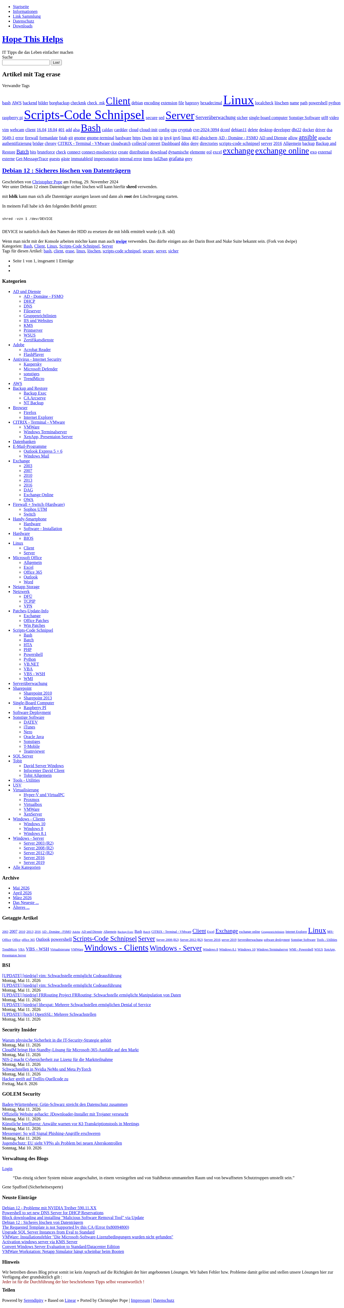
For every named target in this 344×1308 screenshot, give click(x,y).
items (148, 158)
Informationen (25, 11)
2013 (28, 481)
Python (30, 660)
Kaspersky (33, 365)
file (181, 103)
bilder (43, 103)
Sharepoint (22, 689)
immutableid (82, 158)
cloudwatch (121, 143)
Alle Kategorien (27, 868)
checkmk (78, 103)
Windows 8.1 (35, 834)
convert (154, 143)
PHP (27, 650)
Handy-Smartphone (29, 519)
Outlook (31, 578)
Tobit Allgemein (38, 776)
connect (74, 152)
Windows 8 (33, 829)
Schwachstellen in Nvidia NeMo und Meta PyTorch (46, 1070)
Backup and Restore (30, 389)
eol (209, 152)
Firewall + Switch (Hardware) (39, 505)
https (136, 137)
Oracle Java (34, 737)
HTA (28, 645)
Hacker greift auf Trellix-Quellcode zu (35, 1079)
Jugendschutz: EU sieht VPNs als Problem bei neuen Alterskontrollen (62, 1144)
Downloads (23, 26)
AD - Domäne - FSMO (238, 137)
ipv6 (176, 137)
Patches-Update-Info (30, 611)
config (164, 129)
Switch (29, 515)
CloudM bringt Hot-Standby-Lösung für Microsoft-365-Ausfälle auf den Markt (70, 1050)
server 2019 (228, 940)
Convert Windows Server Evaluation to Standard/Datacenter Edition (61, 1247)
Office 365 (33, 573)
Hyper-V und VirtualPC (44, 795)
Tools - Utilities (26, 781)
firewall (31, 137)
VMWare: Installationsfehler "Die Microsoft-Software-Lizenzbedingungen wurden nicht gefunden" (87, 1237)
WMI (28, 679)
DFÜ (28, 597)
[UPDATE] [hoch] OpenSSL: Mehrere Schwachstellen (49, 1015)
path (304, 103)
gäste (65, 158)
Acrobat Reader (37, 350)
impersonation (106, 158)
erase (69, 251)
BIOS (28, 539)
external (325, 152)
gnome (80, 137)
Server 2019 (34, 863)
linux (186, 137)
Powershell (33, 655)
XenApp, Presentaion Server (48, 437)
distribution (139, 152)
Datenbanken (24, 442)
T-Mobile (32, 747)
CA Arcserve (35, 398)
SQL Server (23, 757)
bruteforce (46, 152)
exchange (238, 150)
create (123, 152)
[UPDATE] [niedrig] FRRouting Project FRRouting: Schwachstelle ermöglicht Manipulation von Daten (91, 995)
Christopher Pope (47, 182)
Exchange (21, 461)
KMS (28, 326)
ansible (308, 137)
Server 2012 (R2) (38, 853)
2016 (277, 143)
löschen (281, 102)
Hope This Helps (32, 39)
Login (7, 1169)
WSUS (29, 336)
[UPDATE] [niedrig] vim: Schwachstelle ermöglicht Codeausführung (61, 976)
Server (180, 115)
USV (17, 786)
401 (61, 129)
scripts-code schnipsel (239, 143)
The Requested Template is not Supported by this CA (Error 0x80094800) (65, 1228)
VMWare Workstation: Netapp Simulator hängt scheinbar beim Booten (63, 1252)
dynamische (178, 152)
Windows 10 (34, 824)
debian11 (239, 129)
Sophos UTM (35, 510)
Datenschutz (23, 21)
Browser (20, 408)
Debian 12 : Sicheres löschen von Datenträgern (66, 170)
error (19, 137)
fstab (63, 137)
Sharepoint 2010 (38, 694)
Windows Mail (36, 457)
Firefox (30, 413)
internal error (131, 158)
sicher (242, 117)
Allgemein (292, 143)
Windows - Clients (29, 819)
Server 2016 (34, 858)
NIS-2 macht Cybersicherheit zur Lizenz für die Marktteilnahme (57, 1060)
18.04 (52, 129)
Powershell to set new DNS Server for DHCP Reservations (52, 1213)
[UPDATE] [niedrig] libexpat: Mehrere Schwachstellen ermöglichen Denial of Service (76, 1005)
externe (8, 158)
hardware (123, 137)
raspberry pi (12, 117)
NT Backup (34, 403)
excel (217, 152)
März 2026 (22, 898)
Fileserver (32, 311)
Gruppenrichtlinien (40, 316)
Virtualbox (33, 805)
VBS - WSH (34, 674)
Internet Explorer (38, 418)
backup (308, 143)
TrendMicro (34, 379)
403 (195, 137)
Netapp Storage (26, 587)
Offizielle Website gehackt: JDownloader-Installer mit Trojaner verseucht (65, 1115)
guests (54, 158)
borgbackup (59, 103)
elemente (197, 152)
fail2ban (160, 158)
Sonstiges (32, 742)
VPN (28, 607)
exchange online (282, 150)
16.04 (41, 129)
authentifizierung (16, 143)
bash (6, 102)
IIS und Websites (38, 321)
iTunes (29, 728)
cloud (133, 129)
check (61, 152)
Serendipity (34, 1301)
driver (320, 129)
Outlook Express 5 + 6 (43, 452)
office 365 (28, 940)
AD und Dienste (273, 137)
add (69, 129)
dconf (225, 129)
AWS (17, 102)
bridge (38, 143)
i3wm (147, 137)
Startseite (21, 6)
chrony (50, 143)
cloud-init (148, 129)
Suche (7, 57)
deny (194, 143)
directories (209, 143)
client (30, 129)
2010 (28, 476)
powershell (318, 103)
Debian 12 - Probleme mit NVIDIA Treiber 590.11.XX (49, 1208)
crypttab (185, 129)
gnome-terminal (100, 137)
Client (118, 100)
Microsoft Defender (41, 369)
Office (16, 940)
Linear (70, 1301)
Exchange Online (38, 495)
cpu (174, 129)
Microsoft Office (27, 558)
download (158, 152)
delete (253, 129)
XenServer (33, 815)
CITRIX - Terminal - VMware (84, 143)
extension (169, 103)
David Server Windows (44, 766)
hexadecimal (211, 103)
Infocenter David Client (44, 771)
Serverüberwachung (215, 117)
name (294, 103)
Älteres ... (21, 908)
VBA (28, 669)
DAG (28, 490)
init (155, 137)
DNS (28, 307)
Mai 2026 (21, 889)
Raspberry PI (35, 708)
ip (161, 137)
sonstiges (32, 374)
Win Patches (34, 626)
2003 (28, 466)
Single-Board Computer (33, 703)
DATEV (31, 723)
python (335, 103)
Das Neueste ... (26, 903)
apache (324, 137)
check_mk (96, 103)
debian (137, 103)
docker (308, 129)
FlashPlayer (34, 355)
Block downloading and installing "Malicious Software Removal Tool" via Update (73, 1218)
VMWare (32, 428)
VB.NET (31, 665)
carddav (121, 129)
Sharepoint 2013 (38, 698)
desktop (266, 129)
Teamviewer (34, 752)
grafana (176, 158)
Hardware (32, 524)
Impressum (140, 1301)
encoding (152, 103)
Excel (28, 568)
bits (33, 152)
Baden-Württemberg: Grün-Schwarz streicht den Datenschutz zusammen (65, 1105)
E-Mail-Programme (29, 447)
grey (188, 158)
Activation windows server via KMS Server (39, 1242)
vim (5, 129)
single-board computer (268, 117)
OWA (28, 500)
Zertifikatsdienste (39, 340)
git (71, 137)
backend (30, 103)
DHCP (29, 302)
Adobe (18, 345)
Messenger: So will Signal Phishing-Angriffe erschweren (51, 1134)
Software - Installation (43, 529)
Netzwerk (21, 592)
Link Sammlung (27, 16)
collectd (139, 143)
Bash (91, 127)
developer (282, 129)
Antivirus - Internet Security (37, 360)
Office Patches (36, 621)
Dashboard (171, 143)
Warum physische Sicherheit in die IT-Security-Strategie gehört (56, 1041)
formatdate (48, 137)
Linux (238, 100)
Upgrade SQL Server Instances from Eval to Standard (48, 1233)
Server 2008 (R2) (38, 848)
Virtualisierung (26, 790)
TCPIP (29, 602)
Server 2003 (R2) (38, 844)
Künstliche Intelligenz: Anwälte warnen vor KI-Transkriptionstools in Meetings (70, 1124)
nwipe (121, 242)
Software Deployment (32, 713)
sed (161, 117)
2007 (28, 471)
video (334, 117)
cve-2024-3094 (206, 129)
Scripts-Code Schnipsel (84, 115)
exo (313, 152)
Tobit (17, 761)
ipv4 (167, 137)
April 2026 (22, 893)
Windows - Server (28, 839)
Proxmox (32, 800)
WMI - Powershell (301, 950)
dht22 (296, 129)
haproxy (192, 103)
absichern (208, 137)
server (266, 143)
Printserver (33, 331)
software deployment (277, 940)
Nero (28, 732)
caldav (107, 129)
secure (151, 117)
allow (293, 137)
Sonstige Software (304, 117)
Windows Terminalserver (45, 432)
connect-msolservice (99, 152)
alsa (76, 129)
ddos (185, 143)
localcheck (264, 103)
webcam (17, 129)
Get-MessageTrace (32, 158)
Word (28, 582)
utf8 (324, 117)
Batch (22, 152)
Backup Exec (35, 394)
